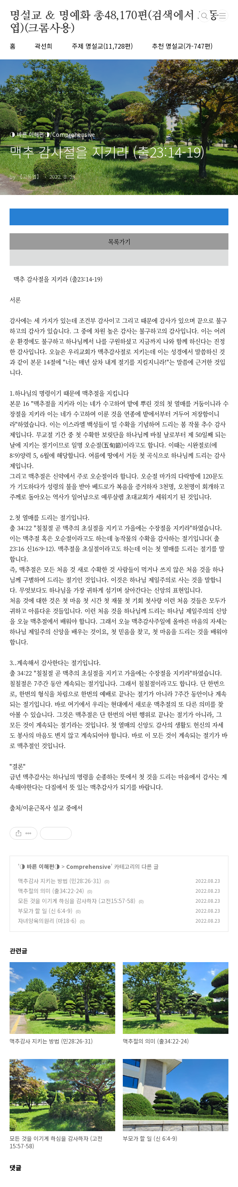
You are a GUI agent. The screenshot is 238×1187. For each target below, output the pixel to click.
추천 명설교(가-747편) (182, 46)
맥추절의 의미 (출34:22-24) (51, 891)
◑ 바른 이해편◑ (40, 866)
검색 (204, 16)
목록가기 (119, 241)
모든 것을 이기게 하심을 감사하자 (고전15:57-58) (77, 901)
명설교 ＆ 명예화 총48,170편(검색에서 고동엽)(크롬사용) (114, 16)
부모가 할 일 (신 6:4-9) (45, 911)
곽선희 (44, 46)
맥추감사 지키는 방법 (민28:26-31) (59, 881)
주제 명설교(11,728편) (102, 46)
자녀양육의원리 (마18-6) (47, 921)
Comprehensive (88, 866)
